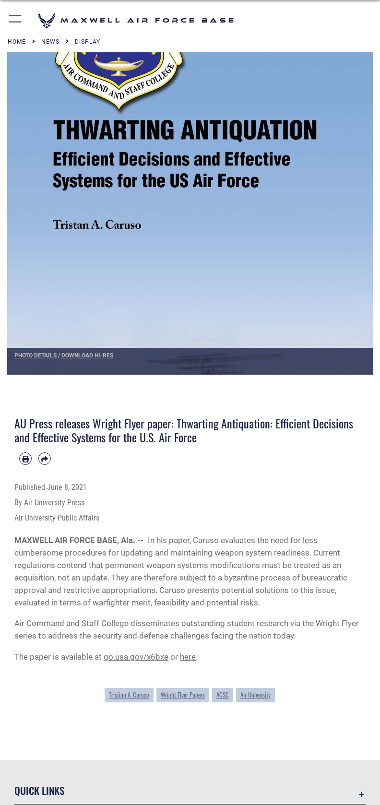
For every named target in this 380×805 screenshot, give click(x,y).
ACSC (222, 694)
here (188, 657)
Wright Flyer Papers (183, 694)
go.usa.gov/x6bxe (136, 657)
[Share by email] (44, 458)
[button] (15, 20)
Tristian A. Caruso (129, 694)
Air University (255, 694)
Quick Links (39, 790)
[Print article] (25, 458)
